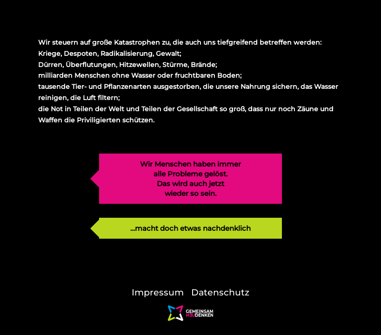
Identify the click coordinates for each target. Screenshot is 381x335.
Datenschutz (220, 292)
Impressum (158, 292)
